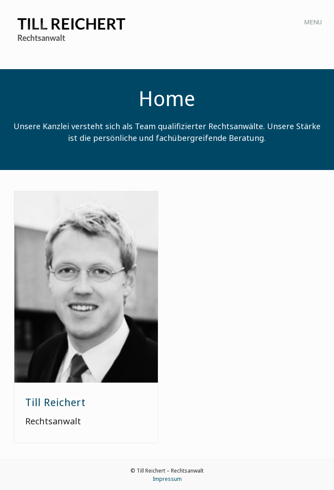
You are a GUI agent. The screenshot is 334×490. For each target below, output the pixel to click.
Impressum (167, 479)
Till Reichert (55, 403)
